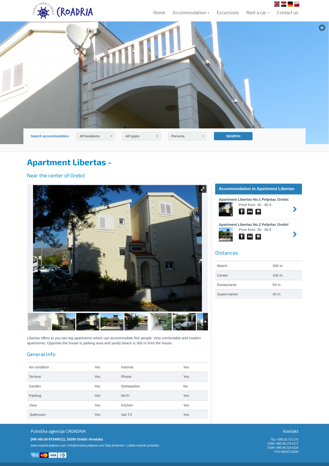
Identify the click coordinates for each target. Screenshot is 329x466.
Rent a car (258, 12)
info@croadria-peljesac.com (86, 445)
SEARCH (233, 136)
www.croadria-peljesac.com (48, 445)
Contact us (287, 12)
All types (141, 136)
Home (159, 12)
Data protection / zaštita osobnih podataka (132, 445)
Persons (187, 136)
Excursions (228, 12)
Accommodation (190, 12)
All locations (96, 136)
